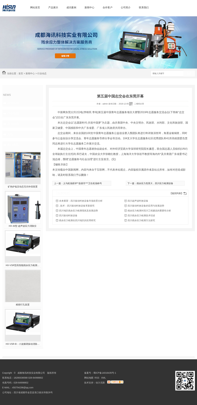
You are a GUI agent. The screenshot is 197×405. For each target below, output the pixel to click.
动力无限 (100, 382)
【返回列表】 (176, 193)
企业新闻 (13, 103)
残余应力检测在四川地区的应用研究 (77, 220)
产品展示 (53, 7)
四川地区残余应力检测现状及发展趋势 (78, 210)
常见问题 (13, 124)
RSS (97, 377)
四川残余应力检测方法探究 (141, 220)
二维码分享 (139, 104)
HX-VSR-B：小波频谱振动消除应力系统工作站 (22, 344)
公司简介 (126, 7)
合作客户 (107, 7)
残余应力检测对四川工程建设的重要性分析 (149, 210)
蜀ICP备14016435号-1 (104, 373)
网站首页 (35, 7)
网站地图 (88, 377)
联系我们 (144, 7)
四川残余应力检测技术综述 (141, 215)
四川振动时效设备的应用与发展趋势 (146, 205)
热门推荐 (13, 144)
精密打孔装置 (23, 304)
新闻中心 (89, 7)
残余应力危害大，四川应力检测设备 (155, 183)
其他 (10, 134)
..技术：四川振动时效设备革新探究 (77, 205)
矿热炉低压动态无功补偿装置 (23, 186)
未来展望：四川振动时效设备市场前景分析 (80, 200)
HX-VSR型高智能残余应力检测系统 (22, 265)
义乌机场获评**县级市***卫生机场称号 (82, 183)
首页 (20, 73)
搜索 (189, 73)
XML (103, 377)
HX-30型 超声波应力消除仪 (23, 226)
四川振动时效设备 (68, 215)
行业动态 (42, 73)
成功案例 (71, 7)
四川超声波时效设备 (138, 200)
